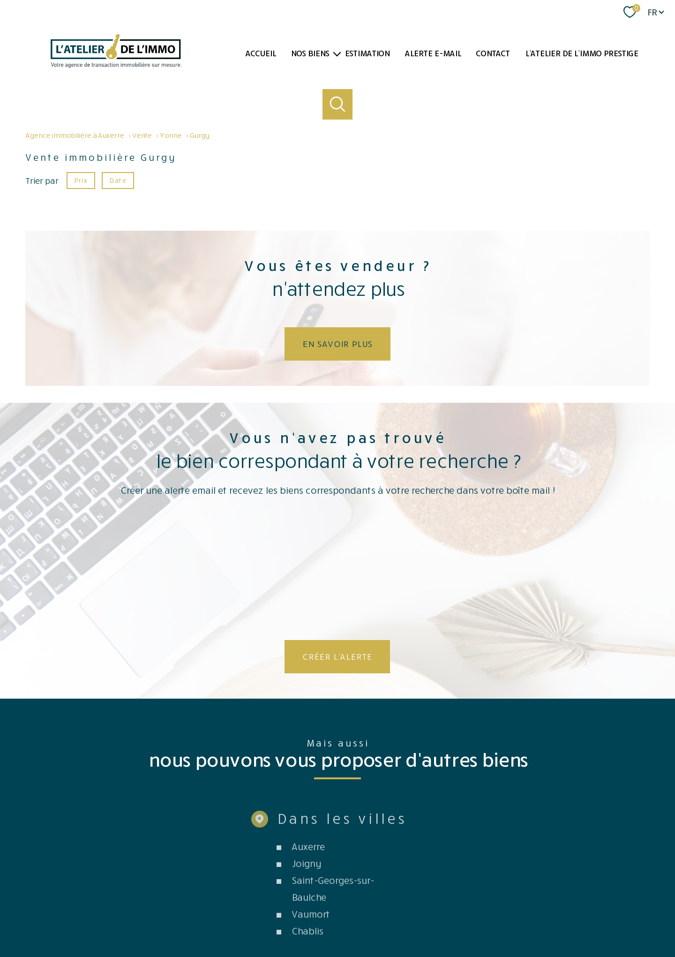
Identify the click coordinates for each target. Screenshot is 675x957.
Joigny (306, 751)
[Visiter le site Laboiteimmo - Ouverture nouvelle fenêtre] (337, 941)
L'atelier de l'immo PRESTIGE (581, 53)
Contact (493, 53)
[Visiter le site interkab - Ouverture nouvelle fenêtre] (589, 884)
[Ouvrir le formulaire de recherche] (337, 104)
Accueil (260, 53)
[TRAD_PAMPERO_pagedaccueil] (116, 65)
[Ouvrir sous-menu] (337, 53)
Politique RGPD (528, 920)
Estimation (367, 53)
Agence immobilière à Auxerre (74, 135)
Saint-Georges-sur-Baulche (333, 777)
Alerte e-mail (433, 53)
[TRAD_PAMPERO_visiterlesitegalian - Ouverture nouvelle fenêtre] (524, 888)
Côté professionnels (477, 920)
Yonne (170, 135)
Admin (401, 920)
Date (117, 180)
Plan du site (323, 920)
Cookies (563, 920)
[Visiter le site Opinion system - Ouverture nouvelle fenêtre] (337, 885)
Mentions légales (365, 920)
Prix (80, 180)
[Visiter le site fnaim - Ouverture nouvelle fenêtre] (480, 887)
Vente (141, 135)
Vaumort (311, 802)
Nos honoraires (282, 920)
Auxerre (308, 734)
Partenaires (430, 920)
